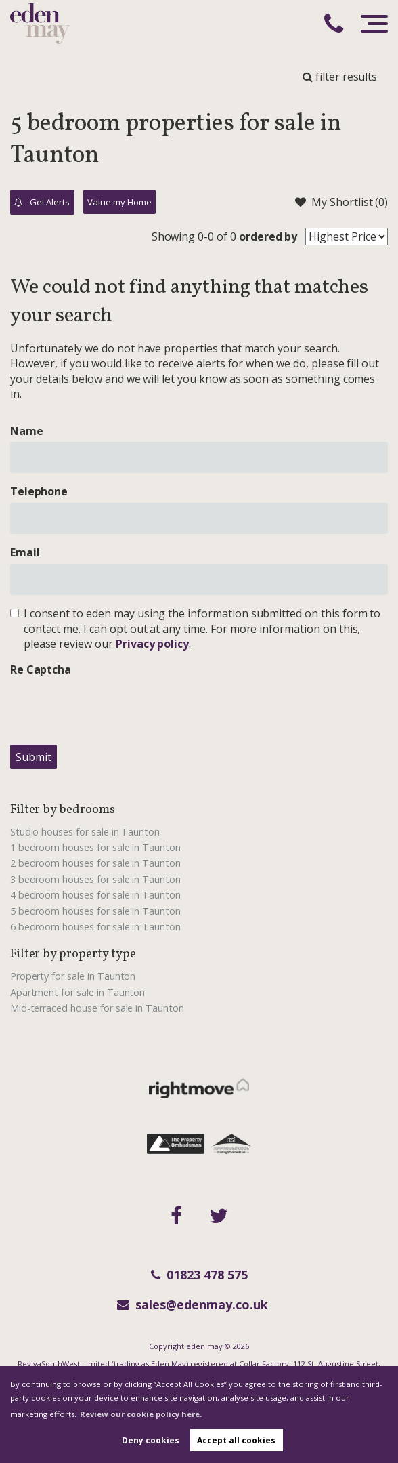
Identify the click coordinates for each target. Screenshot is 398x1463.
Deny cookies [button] (150, 1440)
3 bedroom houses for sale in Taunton (95, 879)
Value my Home (119, 202)
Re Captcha (41, 669)
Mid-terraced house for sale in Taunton (97, 1008)
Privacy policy (152, 643)
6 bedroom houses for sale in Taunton (95, 926)
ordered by (268, 236)
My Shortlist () (341, 202)
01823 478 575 (199, 1274)
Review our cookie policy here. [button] (141, 1414)
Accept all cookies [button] (236, 1440)
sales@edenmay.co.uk (192, 1304)
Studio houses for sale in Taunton (85, 831)
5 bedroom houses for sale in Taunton (95, 911)
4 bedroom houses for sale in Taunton (95, 894)
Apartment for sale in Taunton (78, 992)
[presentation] (113, 707)
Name (26, 431)
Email (25, 552)
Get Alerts (42, 202)
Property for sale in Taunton (73, 976)
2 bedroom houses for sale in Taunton (95, 863)
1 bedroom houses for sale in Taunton (95, 847)
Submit (33, 756)
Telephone (39, 491)
